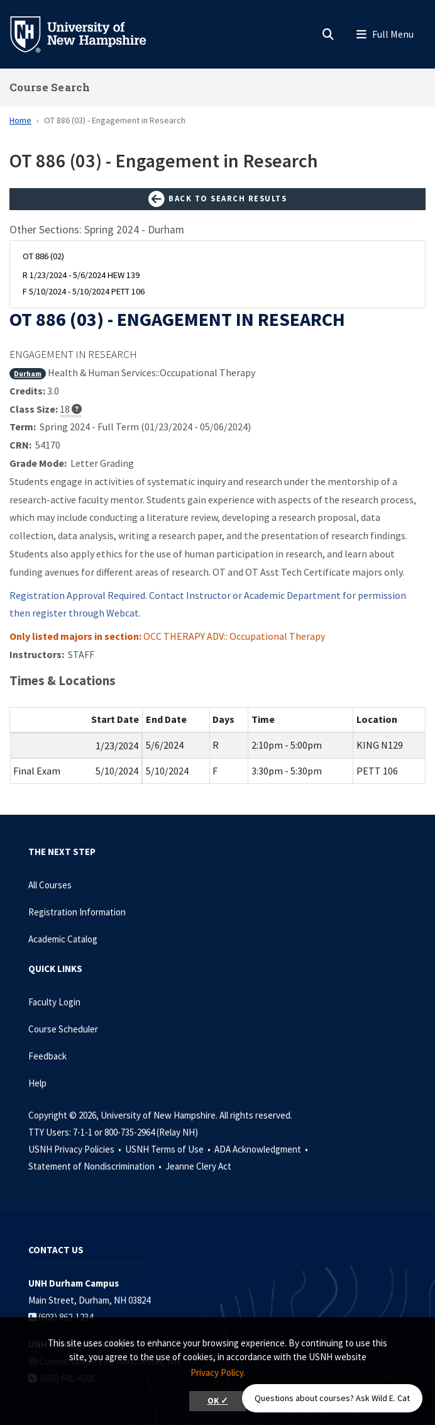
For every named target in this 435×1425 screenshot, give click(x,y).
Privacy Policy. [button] (217, 1372)
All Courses (50, 885)
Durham (27, 373)
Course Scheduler (63, 1029)
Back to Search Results (217, 199)
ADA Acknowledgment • (262, 1149)
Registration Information (77, 912)
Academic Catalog (62, 939)
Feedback (47, 1056)
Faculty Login (54, 1002)
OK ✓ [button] (217, 1400)
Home (20, 120)
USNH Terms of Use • (168, 1149)
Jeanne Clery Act (198, 1166)
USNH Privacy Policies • (75, 1149)
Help (37, 1083)
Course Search (49, 87)
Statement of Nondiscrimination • (95, 1166)
